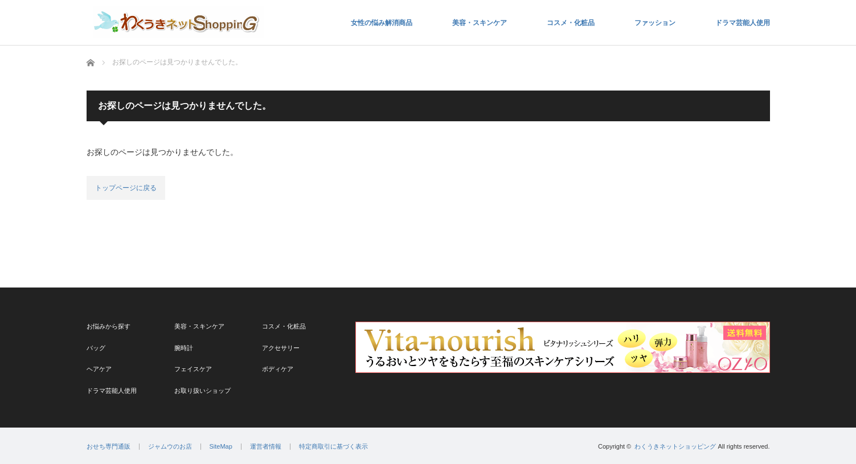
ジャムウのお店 (170, 447)
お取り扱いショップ (202, 390)
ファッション (654, 23)
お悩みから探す (108, 326)
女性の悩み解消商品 (381, 23)
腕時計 (183, 347)
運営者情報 (265, 447)
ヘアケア (99, 369)
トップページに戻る (126, 188)
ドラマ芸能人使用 (742, 23)
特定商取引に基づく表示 (333, 447)
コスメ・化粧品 (571, 23)
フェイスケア (193, 369)
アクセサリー (281, 347)
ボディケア (277, 369)
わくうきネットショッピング (675, 446)
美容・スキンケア (479, 23)
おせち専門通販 (108, 447)
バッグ (96, 347)
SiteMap (221, 447)
